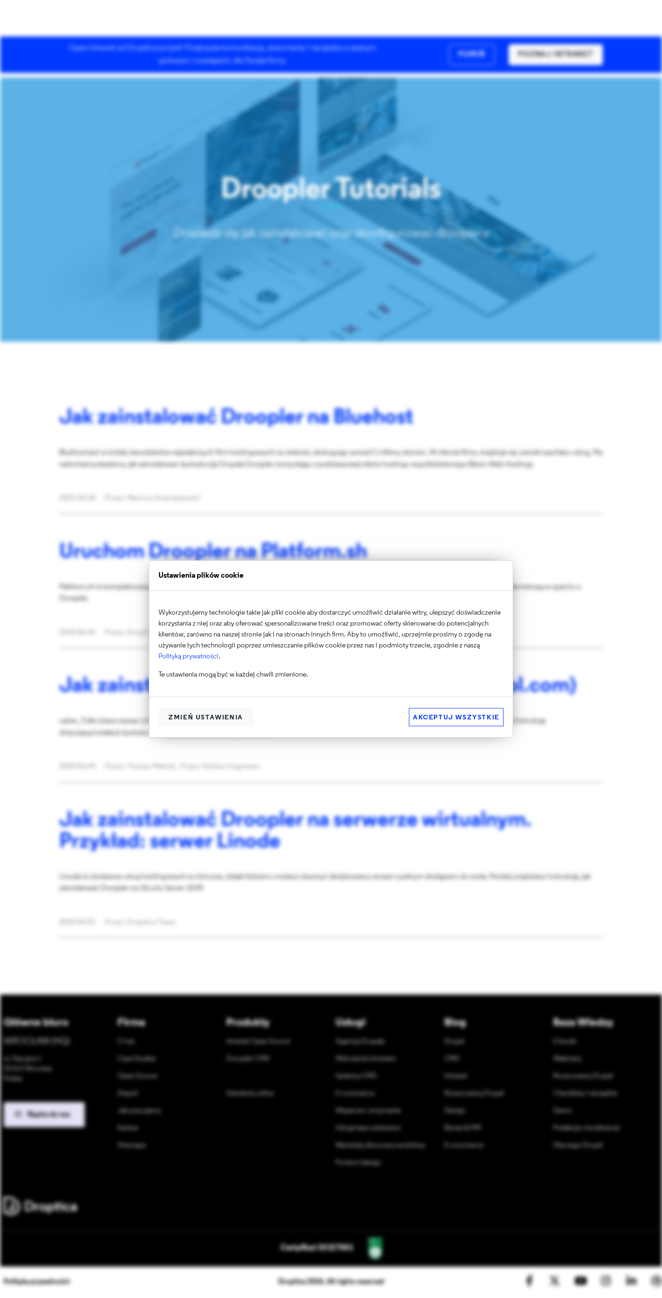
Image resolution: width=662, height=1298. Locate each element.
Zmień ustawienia (205, 717)
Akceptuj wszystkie (456, 717)
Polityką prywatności (188, 656)
